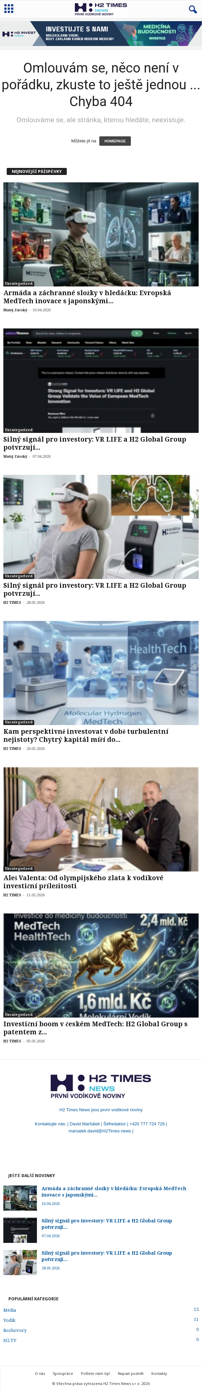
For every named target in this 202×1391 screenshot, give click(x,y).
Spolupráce (63, 1373)
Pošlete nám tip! (95, 1373)
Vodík (9, 1320)
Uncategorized (19, 283)
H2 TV (9, 1340)
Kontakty (159, 1373)
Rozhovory (15, 1330)
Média (9, 1310)
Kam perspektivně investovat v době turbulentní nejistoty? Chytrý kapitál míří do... (85, 736)
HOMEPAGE (114, 141)
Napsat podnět (131, 1373)
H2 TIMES (12, 602)
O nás (40, 1373)
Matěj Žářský (15, 310)
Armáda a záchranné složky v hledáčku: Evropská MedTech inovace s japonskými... (87, 297)
